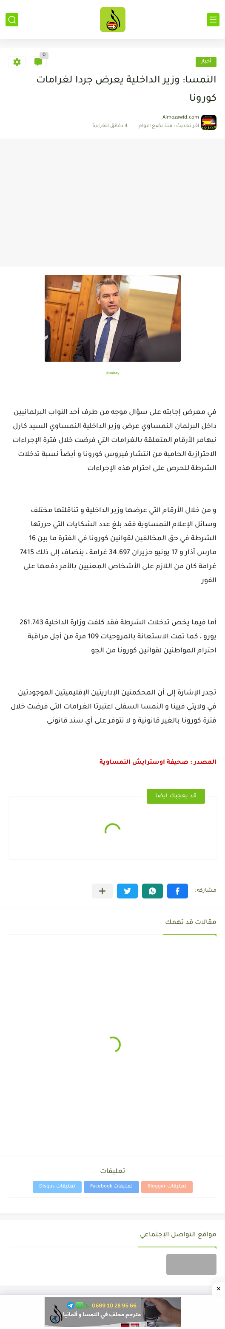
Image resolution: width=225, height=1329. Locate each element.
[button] (177, 891)
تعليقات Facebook (111, 1187)
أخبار (206, 62)
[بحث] (12, 19)
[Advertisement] (112, 202)
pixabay (112, 373)
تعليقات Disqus (57, 1187)
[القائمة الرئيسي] (213, 19)
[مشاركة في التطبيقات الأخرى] (102, 891)
